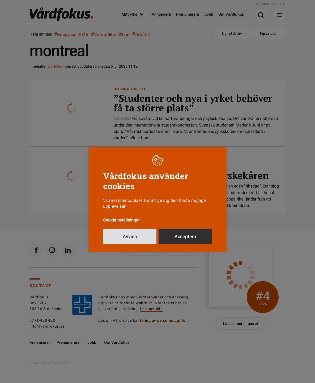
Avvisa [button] (130, 236)
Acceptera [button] (185, 236)
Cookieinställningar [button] (121, 220)
